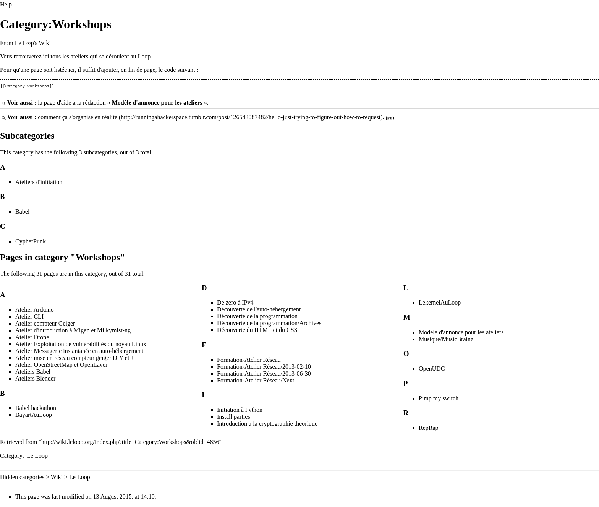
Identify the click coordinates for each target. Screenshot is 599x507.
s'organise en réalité (93, 118)
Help (6, 4)
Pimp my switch (438, 399)
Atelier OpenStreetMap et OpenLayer (61, 365)
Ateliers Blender (35, 379)
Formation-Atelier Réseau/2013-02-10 (264, 367)
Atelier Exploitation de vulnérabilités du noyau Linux (80, 345)
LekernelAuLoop (440, 303)
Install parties (233, 417)
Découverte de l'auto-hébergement (259, 310)
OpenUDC (432, 369)
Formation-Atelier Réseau (249, 360)
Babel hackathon (35, 408)
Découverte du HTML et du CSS (257, 330)
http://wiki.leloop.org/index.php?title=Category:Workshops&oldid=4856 (130, 442)
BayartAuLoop (33, 415)
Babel (22, 212)
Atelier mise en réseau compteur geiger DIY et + (74, 358)
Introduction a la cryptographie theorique (267, 424)
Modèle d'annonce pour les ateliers (157, 103)
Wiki (57, 478)
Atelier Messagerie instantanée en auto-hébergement (79, 351)
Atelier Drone (32, 338)
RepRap (429, 428)
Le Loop (37, 456)
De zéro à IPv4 (235, 303)
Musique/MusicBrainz (446, 340)
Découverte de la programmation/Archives (269, 324)
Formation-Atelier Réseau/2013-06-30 (264, 374)
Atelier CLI (29, 317)
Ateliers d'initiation (38, 183)
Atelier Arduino (34, 310)
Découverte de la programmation (257, 317)
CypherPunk (30, 242)
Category (11, 456)
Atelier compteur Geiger (45, 324)
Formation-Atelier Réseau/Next (255, 381)
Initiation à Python (239, 410)
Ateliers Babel (32, 372)
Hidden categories (22, 478)
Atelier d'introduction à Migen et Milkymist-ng (73, 331)
